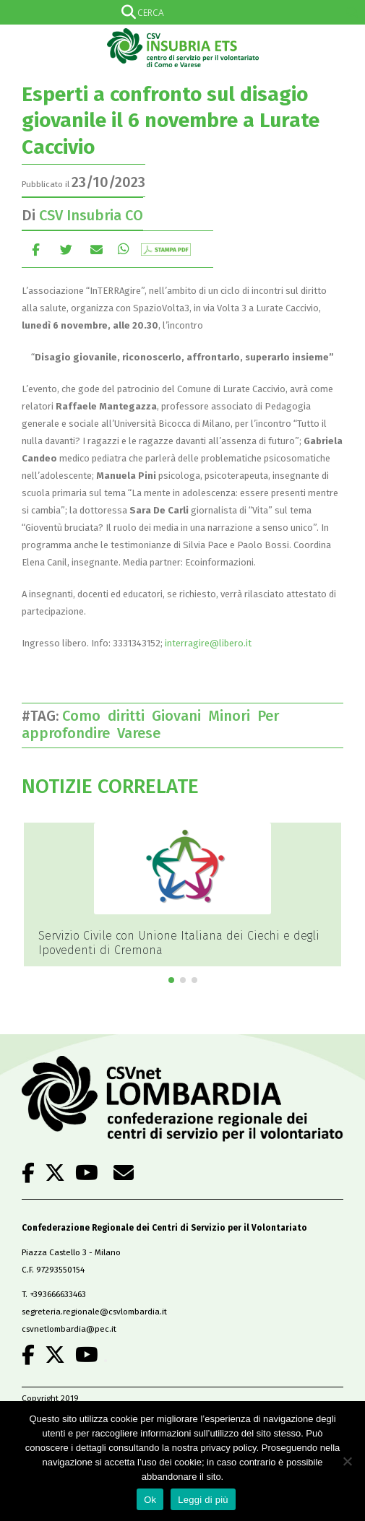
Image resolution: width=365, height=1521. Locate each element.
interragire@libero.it (208, 643)
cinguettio (66, 249)
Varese (142, 733)
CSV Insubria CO (91, 215)
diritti (130, 715)
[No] (347, 1461)
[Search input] (180, 12)
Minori (232, 715)
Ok (150, 1499)
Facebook (36, 249)
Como (85, 715)
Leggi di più (203, 1499)
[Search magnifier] (352, 12)
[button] (171, 980)
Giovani (180, 715)
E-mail (96, 249)
